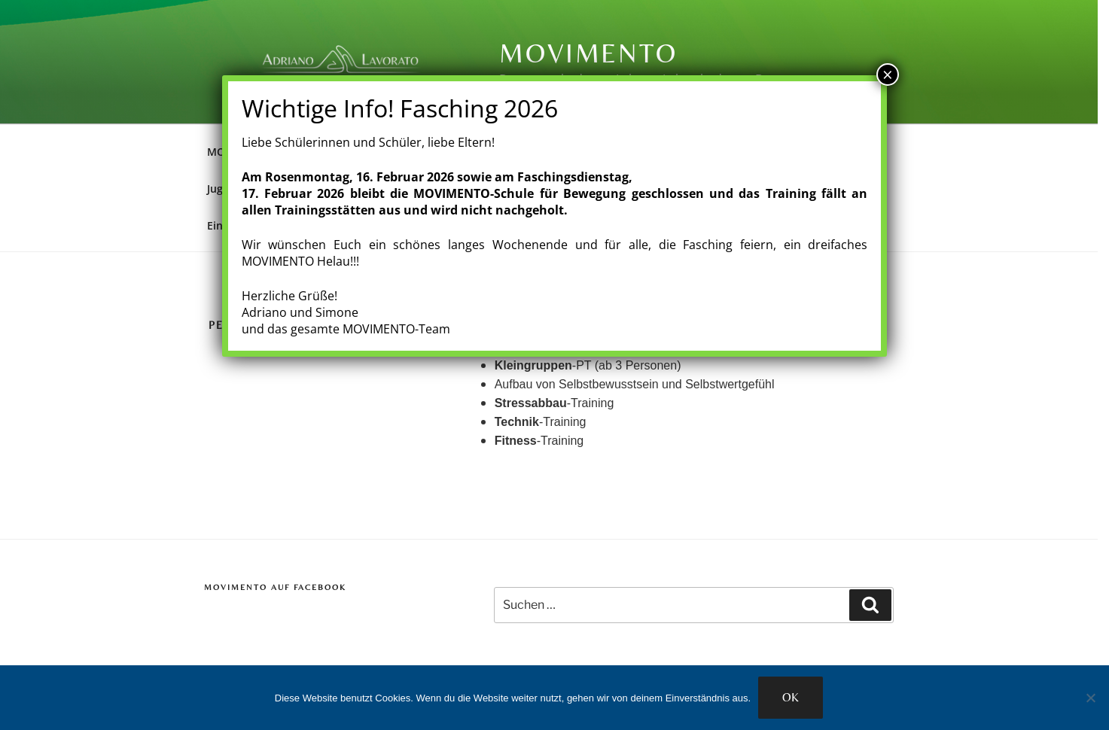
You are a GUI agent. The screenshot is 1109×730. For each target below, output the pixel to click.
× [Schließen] (887, 74)
